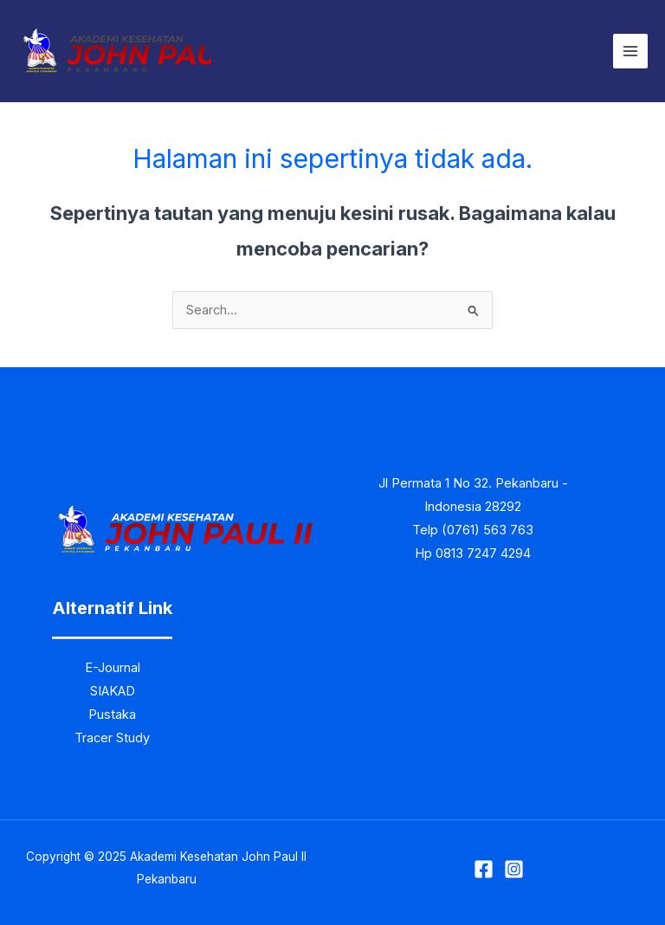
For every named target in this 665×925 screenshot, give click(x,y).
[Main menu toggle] (630, 51)
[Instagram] (514, 869)
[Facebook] (484, 869)
